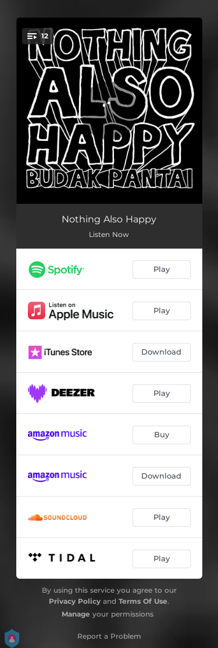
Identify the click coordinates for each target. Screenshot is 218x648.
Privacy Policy (75, 601)
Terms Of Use (143, 601)
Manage (76, 614)
